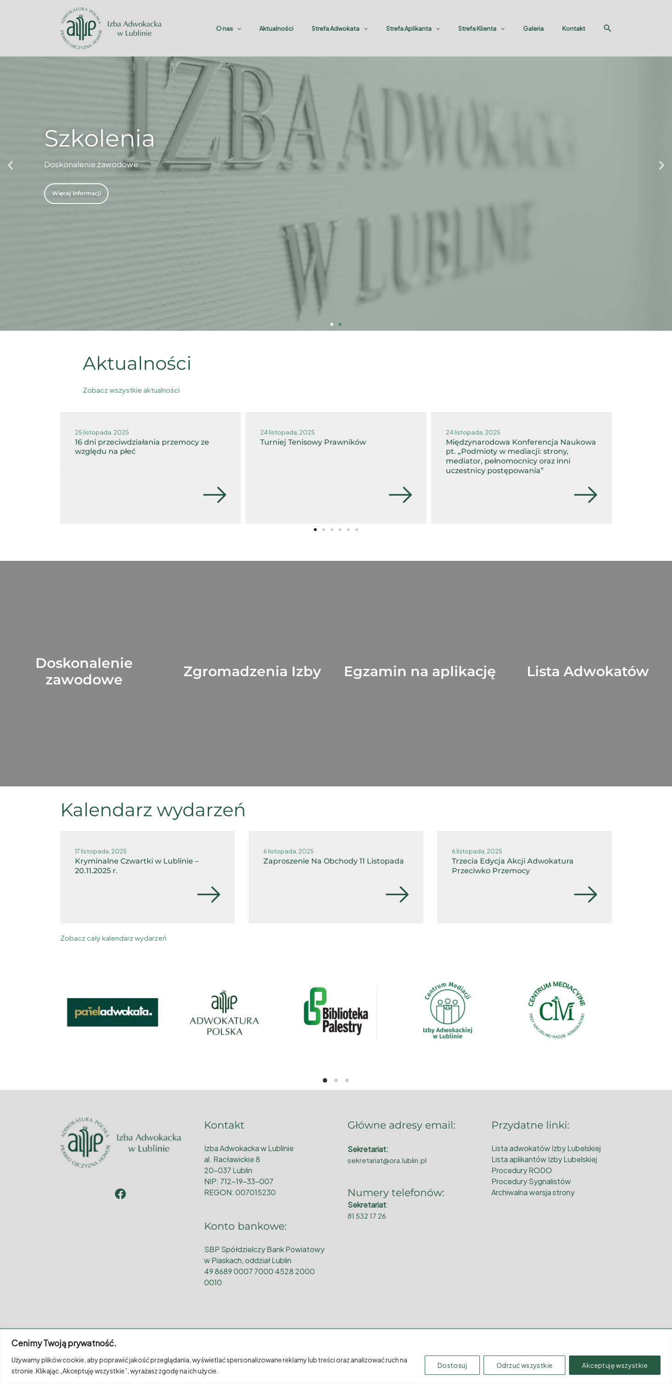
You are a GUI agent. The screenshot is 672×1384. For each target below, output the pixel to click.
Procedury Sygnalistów (531, 1181)
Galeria (543, 28)
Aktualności (312, 28)
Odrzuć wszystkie (524, 1365)
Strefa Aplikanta (435, 28)
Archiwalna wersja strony (533, 1192)
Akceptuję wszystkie (615, 1365)
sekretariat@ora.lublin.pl (388, 1160)
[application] (279, 28)
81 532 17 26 (367, 1215)
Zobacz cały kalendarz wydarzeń (115, 938)
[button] (10, 165)
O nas (270, 28)
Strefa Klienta (497, 28)
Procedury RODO (521, 1170)
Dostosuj (452, 1365)
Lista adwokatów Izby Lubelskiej (546, 1148)
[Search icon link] (608, 28)
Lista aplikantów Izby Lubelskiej (544, 1159)
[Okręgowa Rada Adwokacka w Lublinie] (110, 27)
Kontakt (576, 28)
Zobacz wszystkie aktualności (133, 390)
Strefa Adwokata (369, 28)
